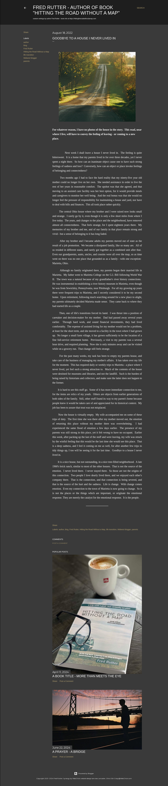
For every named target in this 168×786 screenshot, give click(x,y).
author (26, 42)
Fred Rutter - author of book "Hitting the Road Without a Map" (76, 10)
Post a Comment (59, 543)
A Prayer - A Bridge (68, 751)
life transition (28, 55)
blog (25, 45)
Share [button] (25, 32)
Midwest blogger (30, 58)
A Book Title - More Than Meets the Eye (86, 676)
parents (26, 61)
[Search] (141, 8)
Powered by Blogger (84, 773)
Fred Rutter (28, 49)
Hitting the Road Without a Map (36, 52)
